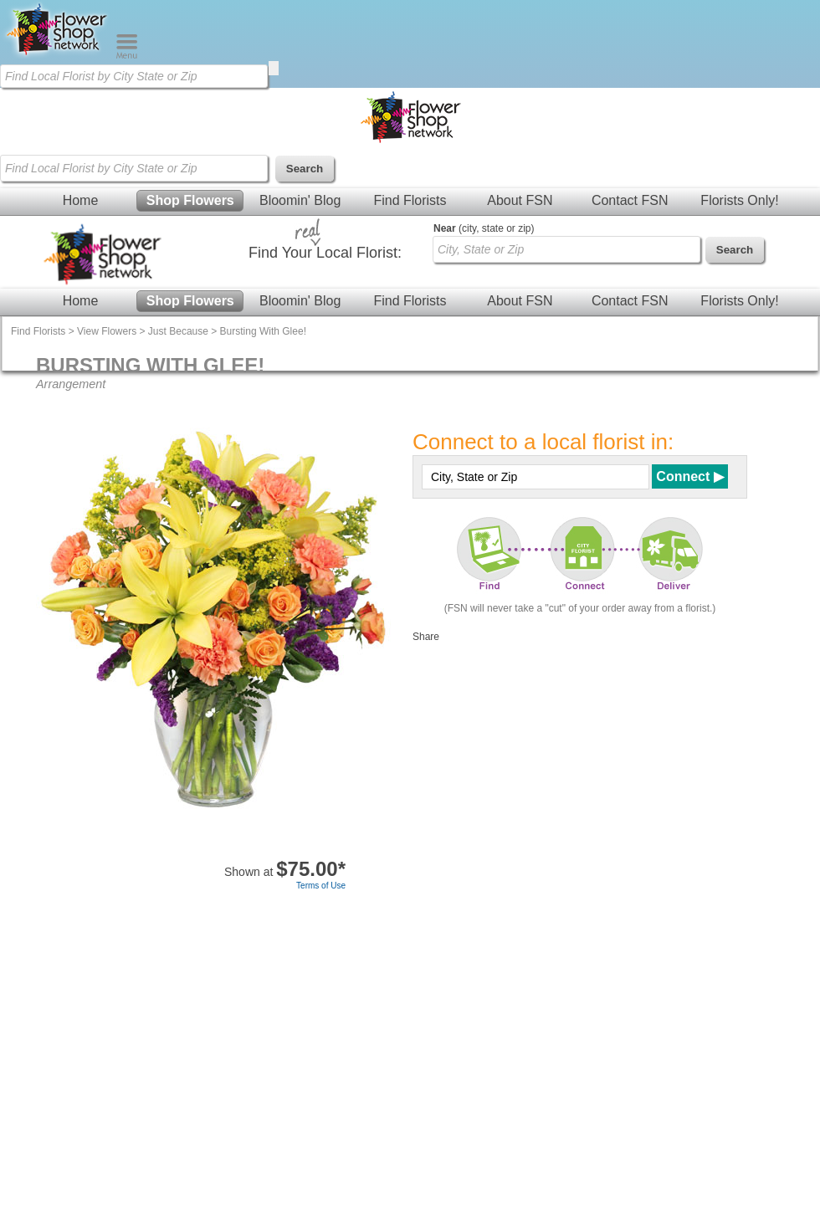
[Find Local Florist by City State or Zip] (134, 76)
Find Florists (409, 200)
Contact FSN (630, 200)
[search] (274, 68)
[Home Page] (57, 55)
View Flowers (106, 331)
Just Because (178, 331)
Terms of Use (321, 885)
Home (81, 200)
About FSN (519, 200)
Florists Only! (739, 200)
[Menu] (126, 55)
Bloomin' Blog (300, 200)
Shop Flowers (190, 200)
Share (426, 637)
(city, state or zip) (483, 228)
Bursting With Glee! (263, 331)
